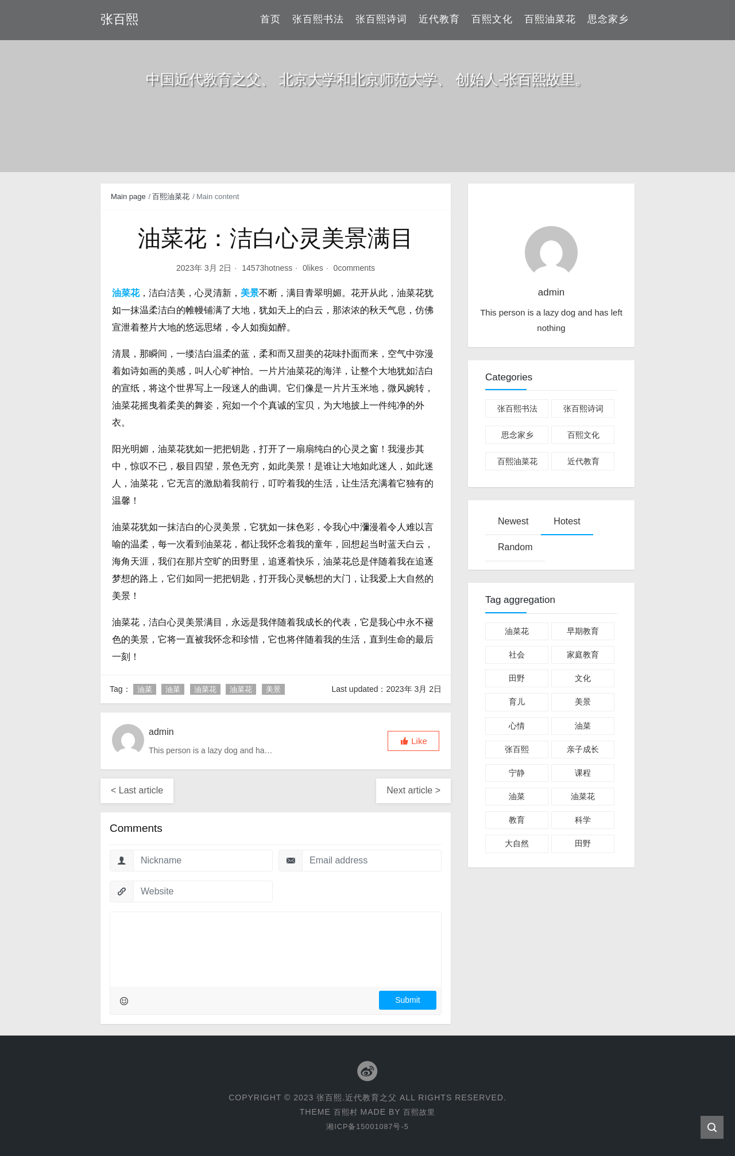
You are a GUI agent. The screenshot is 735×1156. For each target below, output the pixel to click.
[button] (413, 741)
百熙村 (344, 1111)
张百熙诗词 (381, 19)
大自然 (517, 843)
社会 (517, 654)
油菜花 (205, 689)
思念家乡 (608, 19)
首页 (270, 19)
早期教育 (583, 631)
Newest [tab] (513, 521)
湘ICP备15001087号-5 (367, 1125)
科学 (583, 819)
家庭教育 (583, 654)
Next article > (413, 790)
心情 (517, 725)
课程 (583, 772)
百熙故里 (420, 1111)
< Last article (137, 790)
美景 (273, 689)
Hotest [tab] (567, 521)
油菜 (144, 689)
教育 (517, 819)
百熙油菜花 (550, 19)
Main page (128, 196)
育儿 (517, 701)
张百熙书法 (318, 19)
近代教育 (439, 19)
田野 (517, 678)
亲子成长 (583, 749)
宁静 (517, 772)
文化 (583, 678)
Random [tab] (515, 547)
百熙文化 (492, 19)
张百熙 (517, 749)
